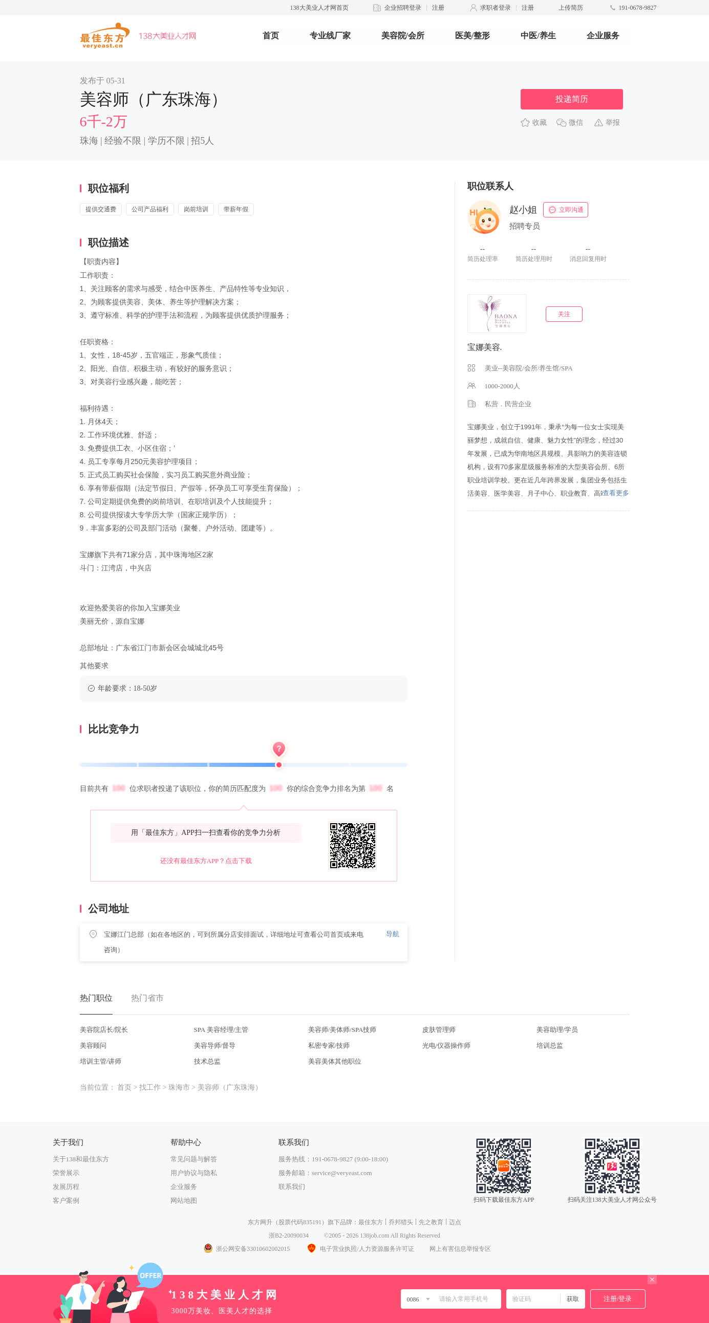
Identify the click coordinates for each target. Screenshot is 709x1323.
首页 (271, 35)
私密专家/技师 (329, 1045)
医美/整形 (472, 35)
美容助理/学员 (557, 1029)
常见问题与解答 (193, 1159)
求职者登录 (495, 7)
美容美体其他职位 (334, 1061)
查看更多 (616, 493)
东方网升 (260, 1222)
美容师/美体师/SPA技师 (342, 1029)
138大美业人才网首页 (319, 7)
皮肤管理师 (439, 1029)
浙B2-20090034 (289, 1235)
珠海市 (179, 1087)
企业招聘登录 (402, 7)
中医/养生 (538, 35)
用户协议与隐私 (193, 1173)
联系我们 (291, 1186)
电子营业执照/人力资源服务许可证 (359, 1248)
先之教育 (431, 1222)
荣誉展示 (66, 1173)
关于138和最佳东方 (81, 1159)
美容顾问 (93, 1045)
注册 (438, 7)
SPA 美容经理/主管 (221, 1029)
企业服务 (603, 35)
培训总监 (549, 1045)
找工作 (150, 1087)
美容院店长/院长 (104, 1029)
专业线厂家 (330, 35)
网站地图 (183, 1200)
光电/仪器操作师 (446, 1045)
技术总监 (207, 1061)
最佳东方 (370, 1222)
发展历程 (66, 1186)
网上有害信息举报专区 (460, 1248)
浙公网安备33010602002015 (246, 1248)
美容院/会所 (402, 35)
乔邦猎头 (401, 1222)
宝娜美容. (484, 347)
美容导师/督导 (215, 1045)
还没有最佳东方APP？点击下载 (206, 861)
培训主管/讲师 (101, 1061)
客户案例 (66, 1200)
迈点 (455, 1222)
